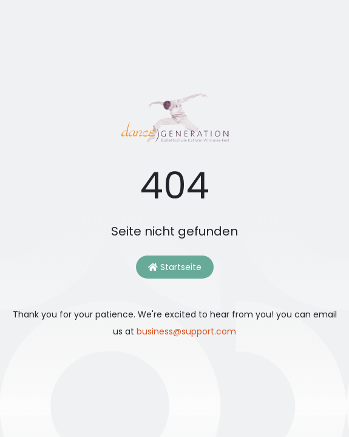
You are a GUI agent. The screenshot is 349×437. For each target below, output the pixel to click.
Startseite (175, 267)
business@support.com (186, 331)
